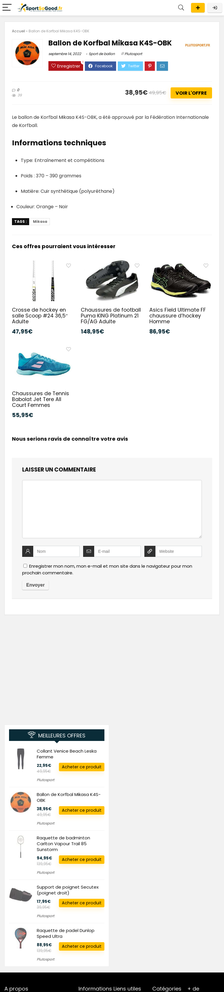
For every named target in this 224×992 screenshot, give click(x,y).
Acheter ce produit (82, 767)
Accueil (18, 31)
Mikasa (40, 221)
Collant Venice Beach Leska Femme (67, 754)
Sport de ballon (102, 53)
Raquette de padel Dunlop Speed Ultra (65, 933)
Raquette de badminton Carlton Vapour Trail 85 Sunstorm (63, 843)
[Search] (181, 7)
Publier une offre (198, 8)
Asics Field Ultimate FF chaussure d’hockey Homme (177, 315)
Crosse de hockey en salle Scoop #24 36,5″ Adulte (40, 315)
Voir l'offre (191, 93)
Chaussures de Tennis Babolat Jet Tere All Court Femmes (40, 399)
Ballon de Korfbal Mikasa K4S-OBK (69, 797)
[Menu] (7, 7)
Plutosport (133, 53)
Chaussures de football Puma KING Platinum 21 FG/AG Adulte (111, 315)
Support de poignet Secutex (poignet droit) (68, 890)
